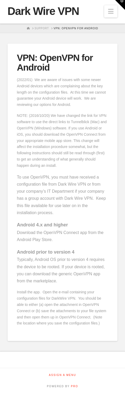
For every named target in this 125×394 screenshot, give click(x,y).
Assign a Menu (62, 375)
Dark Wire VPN (43, 11)
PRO (74, 386)
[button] (110, 11)
